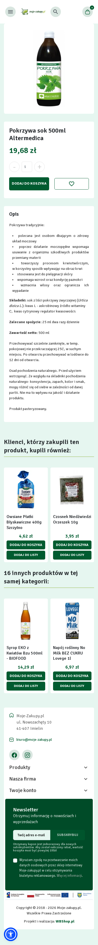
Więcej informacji (69, 876)
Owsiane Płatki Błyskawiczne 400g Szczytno (24, 522)
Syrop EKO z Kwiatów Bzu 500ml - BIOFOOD (25, 653)
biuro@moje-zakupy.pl (34, 739)
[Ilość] (27, 167)
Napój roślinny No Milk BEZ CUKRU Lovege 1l (69, 653)
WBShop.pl (65, 921)
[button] (55, 11)
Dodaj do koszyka (29, 183)
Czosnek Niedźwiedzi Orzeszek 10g (72, 519)
